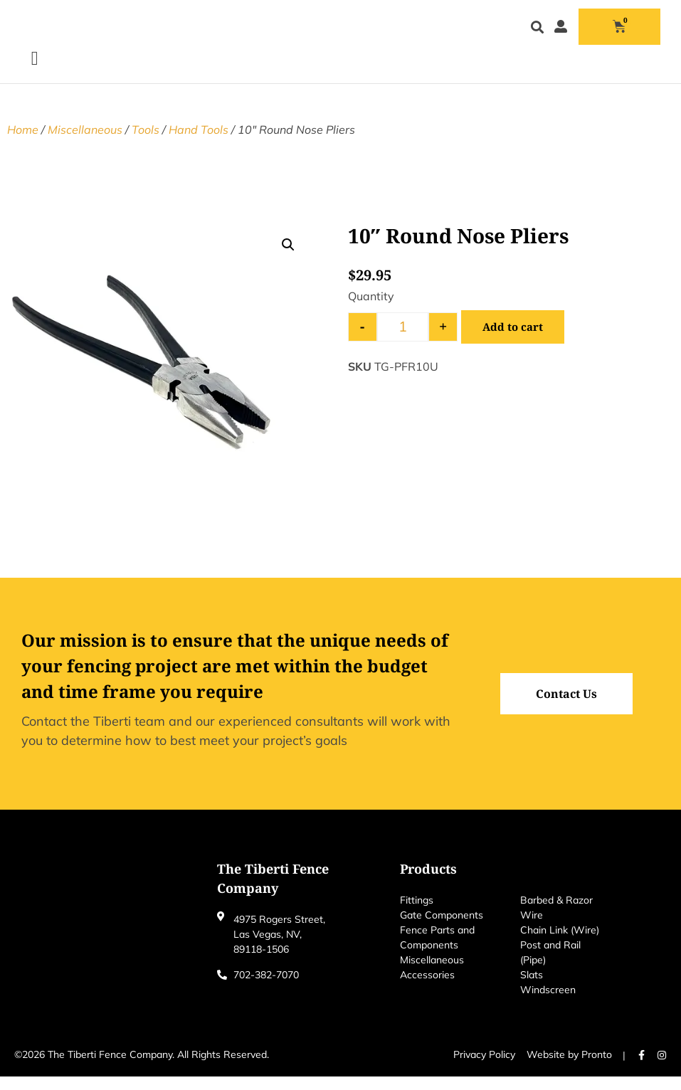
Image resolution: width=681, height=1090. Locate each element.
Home (22, 143)
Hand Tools (198, 143)
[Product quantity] (403, 340)
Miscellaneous (85, 143)
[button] (537, 34)
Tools (145, 143)
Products (428, 882)
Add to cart (513, 341)
